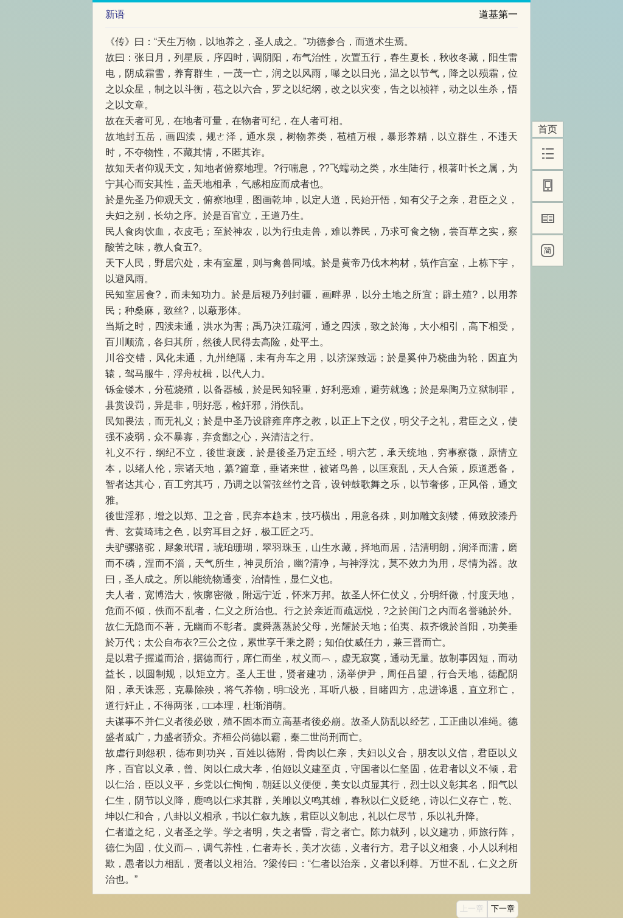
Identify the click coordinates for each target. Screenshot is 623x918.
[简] (547, 250)
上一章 (472, 909)
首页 (547, 129)
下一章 (503, 909)
